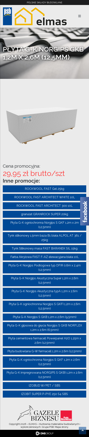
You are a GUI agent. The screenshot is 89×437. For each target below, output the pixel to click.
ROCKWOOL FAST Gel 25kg (44, 188)
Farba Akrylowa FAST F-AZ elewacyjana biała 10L (44, 257)
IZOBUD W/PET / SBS (44, 385)
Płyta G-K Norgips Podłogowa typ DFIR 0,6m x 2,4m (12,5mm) (44, 268)
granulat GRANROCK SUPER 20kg (44, 214)
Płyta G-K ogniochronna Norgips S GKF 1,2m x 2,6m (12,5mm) (44, 362)
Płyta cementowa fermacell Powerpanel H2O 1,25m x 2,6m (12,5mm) (44, 341)
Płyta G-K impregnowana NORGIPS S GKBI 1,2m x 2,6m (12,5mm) (44, 375)
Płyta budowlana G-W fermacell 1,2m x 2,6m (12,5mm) (44, 351)
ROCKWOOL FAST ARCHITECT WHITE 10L (44, 197)
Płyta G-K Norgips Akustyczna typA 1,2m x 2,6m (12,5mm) (44, 293)
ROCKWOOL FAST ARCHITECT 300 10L (44, 205)
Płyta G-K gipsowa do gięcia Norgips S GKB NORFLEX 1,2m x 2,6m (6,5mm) (44, 328)
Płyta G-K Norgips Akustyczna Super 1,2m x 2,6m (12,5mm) (44, 280)
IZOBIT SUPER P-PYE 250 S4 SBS (44, 394)
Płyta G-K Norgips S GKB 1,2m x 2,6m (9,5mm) (44, 317)
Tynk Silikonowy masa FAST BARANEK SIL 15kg (45, 248)
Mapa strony (61, 427)
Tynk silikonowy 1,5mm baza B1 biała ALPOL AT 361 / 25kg (45, 238)
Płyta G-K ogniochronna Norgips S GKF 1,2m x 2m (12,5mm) (44, 225)
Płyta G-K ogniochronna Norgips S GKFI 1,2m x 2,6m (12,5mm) (44, 306)
